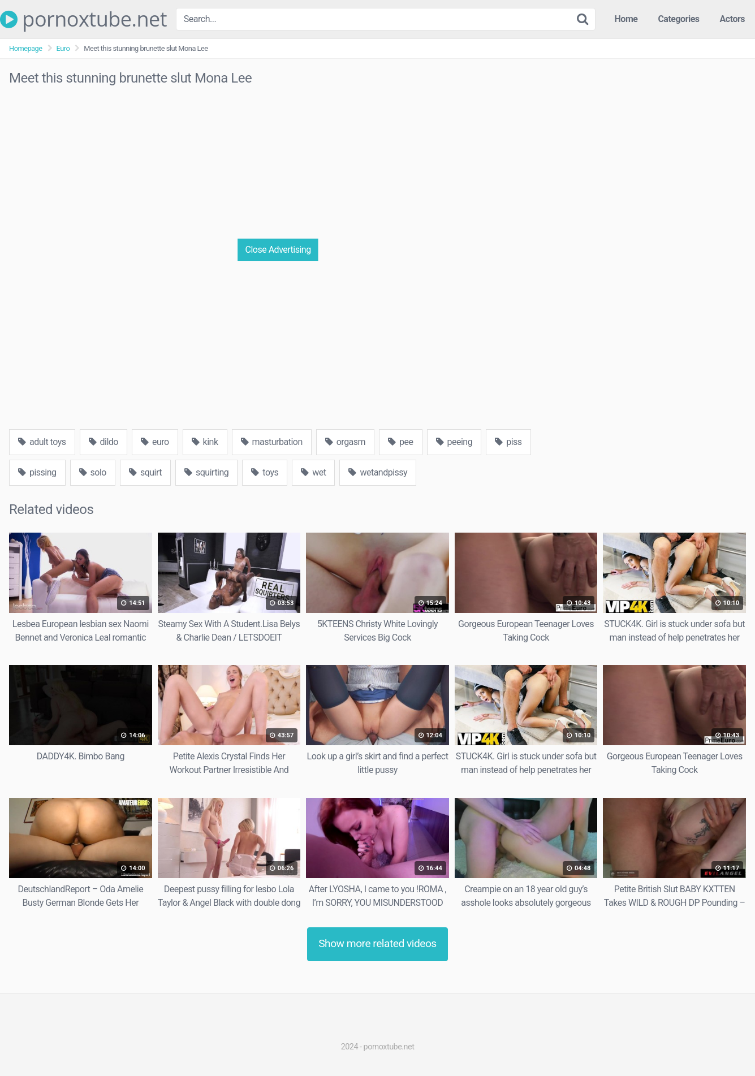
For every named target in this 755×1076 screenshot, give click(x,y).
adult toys (42, 442)
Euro (63, 48)
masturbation (272, 442)
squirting (206, 472)
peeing (454, 442)
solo (92, 472)
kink (205, 442)
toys (264, 472)
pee (400, 442)
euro (155, 442)
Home (626, 19)
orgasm (345, 442)
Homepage (25, 48)
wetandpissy (377, 472)
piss (508, 442)
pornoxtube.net (83, 19)
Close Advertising (278, 249)
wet (313, 472)
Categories (678, 19)
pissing (37, 472)
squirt (145, 472)
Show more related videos (377, 943)
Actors (732, 19)
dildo (103, 442)
